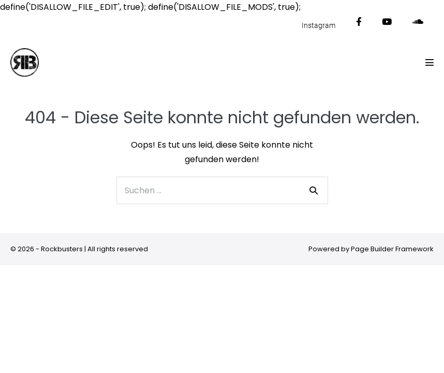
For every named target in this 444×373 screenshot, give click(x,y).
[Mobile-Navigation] (429, 62)
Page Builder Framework (392, 249)
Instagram (318, 25)
